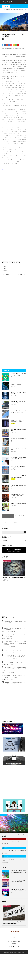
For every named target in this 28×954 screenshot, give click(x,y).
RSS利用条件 (14, 937)
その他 (12, 679)
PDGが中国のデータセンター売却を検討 (12, 650)
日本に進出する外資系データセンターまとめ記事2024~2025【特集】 (14, 635)
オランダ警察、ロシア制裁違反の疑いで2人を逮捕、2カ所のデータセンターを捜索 (15, 676)
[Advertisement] (14, 215)
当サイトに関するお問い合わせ (14, 941)
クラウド (6, 6)
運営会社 (14, 943)
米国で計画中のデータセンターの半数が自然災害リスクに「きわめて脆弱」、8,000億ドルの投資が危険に (15, 669)
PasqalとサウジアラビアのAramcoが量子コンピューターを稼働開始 (15, 629)
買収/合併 (12, 652)
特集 (11, 638)
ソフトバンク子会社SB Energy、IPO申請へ (13, 662)
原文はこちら (5, 169)
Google (4, 268)
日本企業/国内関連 (14, 658)
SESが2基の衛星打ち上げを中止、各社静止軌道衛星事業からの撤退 (15, 622)
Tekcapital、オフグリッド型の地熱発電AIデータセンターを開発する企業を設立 (15, 683)
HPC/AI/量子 (13, 631)
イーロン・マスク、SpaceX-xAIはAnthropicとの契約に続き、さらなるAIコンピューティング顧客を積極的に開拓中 (15, 643)
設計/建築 (12, 672)
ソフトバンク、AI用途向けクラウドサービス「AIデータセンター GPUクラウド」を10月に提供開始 (15, 656)
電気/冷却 (12, 664)
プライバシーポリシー (14, 939)
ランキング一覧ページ (22, 834)
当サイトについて (14, 934)
